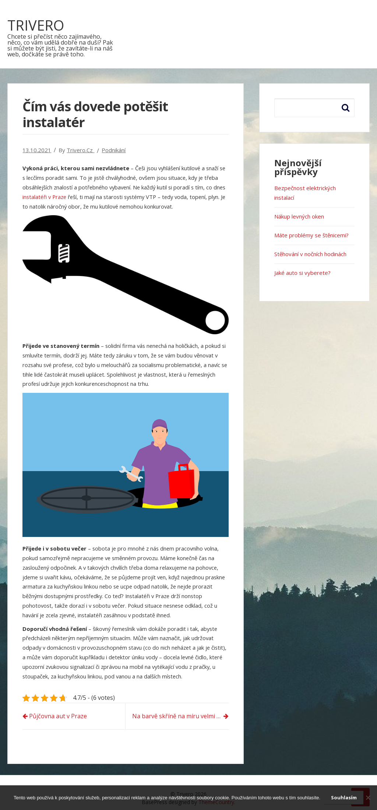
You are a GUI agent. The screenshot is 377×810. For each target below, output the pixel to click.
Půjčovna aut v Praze (58, 716)
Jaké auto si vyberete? (302, 272)
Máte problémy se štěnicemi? (311, 235)
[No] (367, 797)
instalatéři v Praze (44, 196)
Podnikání (114, 150)
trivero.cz (80, 150)
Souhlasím (344, 797)
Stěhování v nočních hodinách (310, 254)
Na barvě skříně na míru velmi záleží (180, 716)
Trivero (35, 25)
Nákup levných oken (299, 216)
